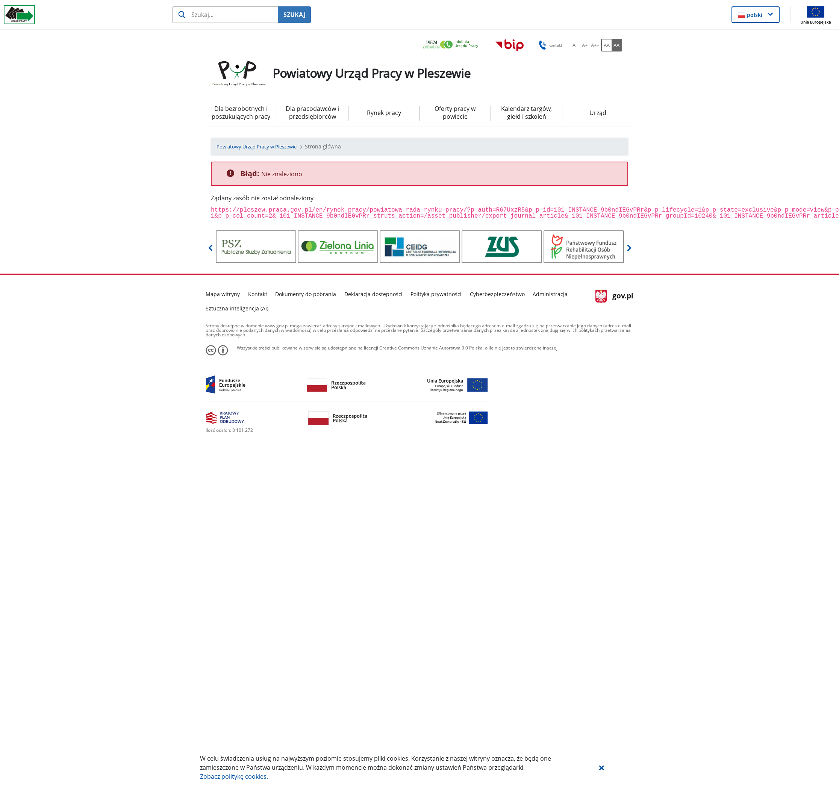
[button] (601, 767)
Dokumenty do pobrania (305, 294)
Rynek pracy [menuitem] (384, 113)
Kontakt (257, 294)
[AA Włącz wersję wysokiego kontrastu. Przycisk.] (617, 45)
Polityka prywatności (436, 294)
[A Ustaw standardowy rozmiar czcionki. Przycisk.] (574, 45)
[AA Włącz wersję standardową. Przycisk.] (606, 45)
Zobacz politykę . (234, 776)
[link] (453, 44)
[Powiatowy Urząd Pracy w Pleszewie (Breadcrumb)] (257, 146)
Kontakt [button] (549, 45)
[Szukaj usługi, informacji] (225, 14)
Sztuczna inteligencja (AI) (237, 308)
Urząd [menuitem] (597, 113)
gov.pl (614, 296)
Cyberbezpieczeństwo (497, 294)
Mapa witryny (223, 294)
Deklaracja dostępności (373, 294)
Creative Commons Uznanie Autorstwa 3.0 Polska (431, 348)
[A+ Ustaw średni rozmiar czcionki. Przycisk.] (584, 45)
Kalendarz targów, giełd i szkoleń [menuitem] (526, 112)
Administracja (550, 294)
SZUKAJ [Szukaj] (294, 15)
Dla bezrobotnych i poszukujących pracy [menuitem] (241, 112)
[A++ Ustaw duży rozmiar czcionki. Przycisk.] (595, 45)
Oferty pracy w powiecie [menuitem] (455, 112)
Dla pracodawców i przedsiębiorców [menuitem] (312, 112)
